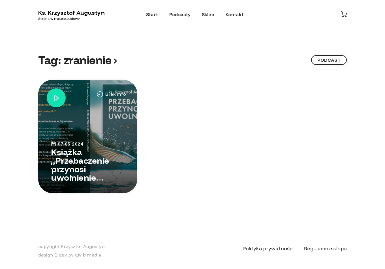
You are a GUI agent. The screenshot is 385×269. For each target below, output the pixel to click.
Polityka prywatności (268, 248)
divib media (88, 255)
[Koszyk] (344, 14)
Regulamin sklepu (325, 248)
